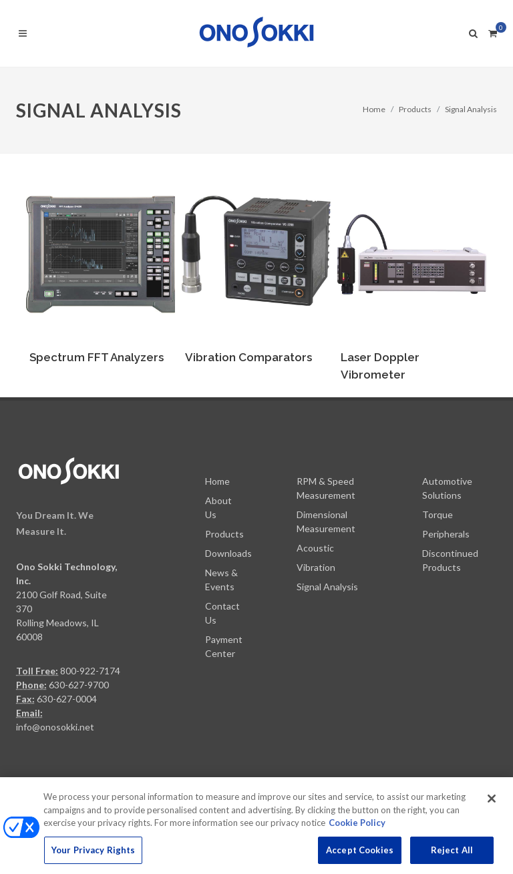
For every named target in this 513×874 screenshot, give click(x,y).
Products (415, 109)
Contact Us (222, 613)
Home (374, 109)
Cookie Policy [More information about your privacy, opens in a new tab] (357, 830)
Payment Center (223, 646)
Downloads (228, 553)
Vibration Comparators (248, 357)
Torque (437, 514)
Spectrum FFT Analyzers (96, 357)
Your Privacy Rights (93, 857)
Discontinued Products (450, 560)
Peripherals (446, 533)
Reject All (452, 857)
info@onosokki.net (55, 726)
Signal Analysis (471, 109)
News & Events (221, 579)
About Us (218, 507)
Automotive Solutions (447, 488)
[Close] (491, 806)
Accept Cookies (359, 857)
